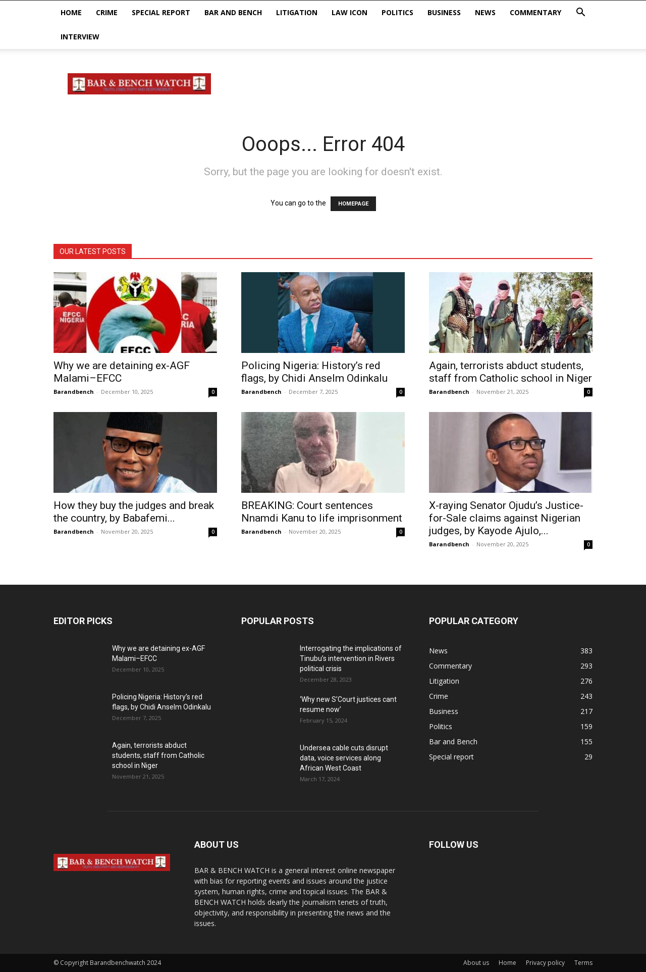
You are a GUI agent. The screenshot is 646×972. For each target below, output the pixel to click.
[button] (580, 13)
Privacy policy (545, 962)
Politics (397, 12)
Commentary (535, 12)
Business (444, 12)
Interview (80, 36)
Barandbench (73, 391)
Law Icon (349, 12)
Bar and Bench (233, 12)
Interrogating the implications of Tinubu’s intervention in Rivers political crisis (351, 658)
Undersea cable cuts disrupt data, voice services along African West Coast (344, 758)
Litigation (296, 12)
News (485, 12)
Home (71, 12)
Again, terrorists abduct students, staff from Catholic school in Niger (510, 372)
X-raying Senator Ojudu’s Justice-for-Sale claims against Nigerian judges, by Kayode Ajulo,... (506, 518)
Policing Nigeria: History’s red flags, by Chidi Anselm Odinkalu (314, 372)
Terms (583, 962)
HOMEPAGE (353, 203)
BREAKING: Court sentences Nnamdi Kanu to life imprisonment (321, 511)
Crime (107, 12)
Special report (161, 12)
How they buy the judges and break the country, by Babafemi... (133, 511)
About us (476, 962)
